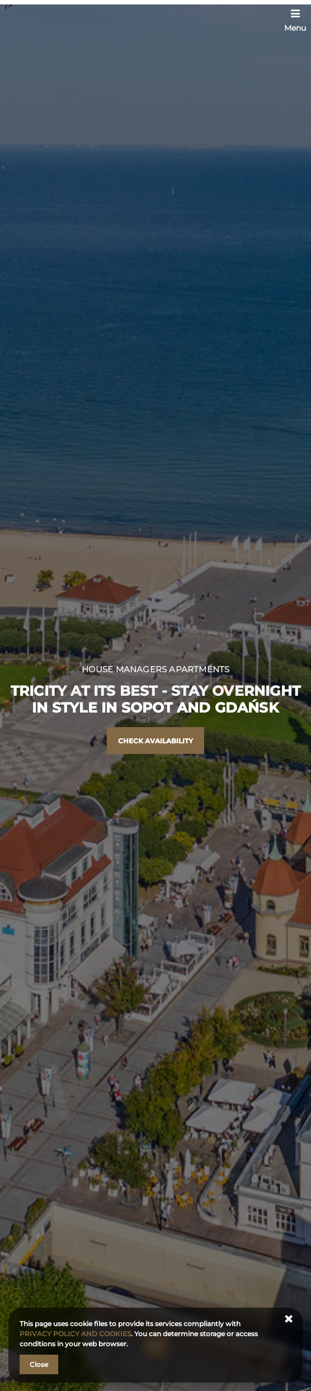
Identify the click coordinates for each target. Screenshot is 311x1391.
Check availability (155, 741)
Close (39, 1364)
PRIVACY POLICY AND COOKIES (75, 1333)
